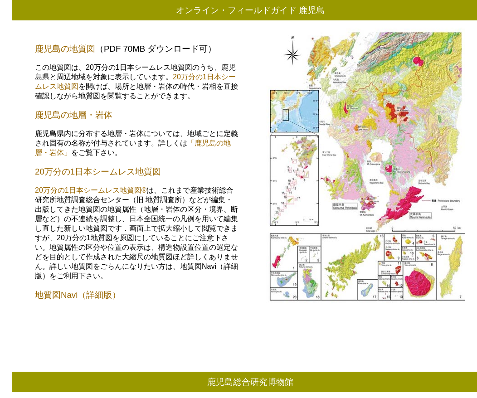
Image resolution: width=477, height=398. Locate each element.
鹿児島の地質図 (65, 48)
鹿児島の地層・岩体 (73, 115)
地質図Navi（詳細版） (78, 295)
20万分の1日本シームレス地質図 (98, 171)
